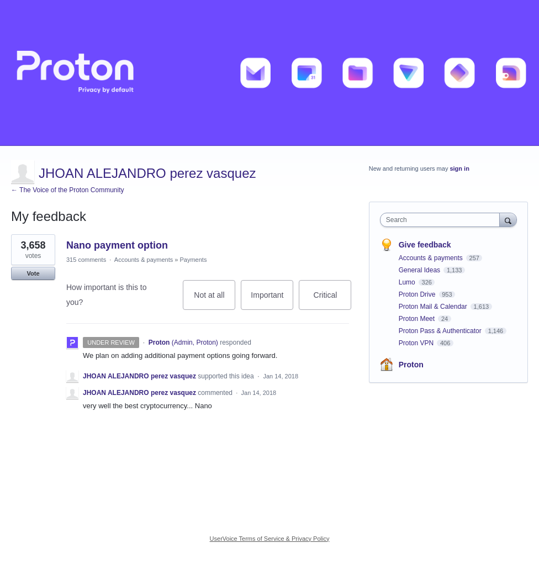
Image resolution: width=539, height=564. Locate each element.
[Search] (508, 219)
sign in (459, 168)
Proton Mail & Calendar (434, 306)
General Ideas (420, 270)
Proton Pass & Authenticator (441, 331)
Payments (193, 259)
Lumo (408, 282)
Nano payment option (117, 245)
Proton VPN (417, 343)
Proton (411, 364)
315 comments (86, 259)
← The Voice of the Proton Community (67, 190)
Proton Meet (418, 319)
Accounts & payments (143, 259)
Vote (33, 273)
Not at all (214, 300)
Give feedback (425, 244)
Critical (333, 300)
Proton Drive (418, 294)
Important (272, 300)
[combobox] (442, 220)
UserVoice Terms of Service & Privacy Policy (270, 538)
